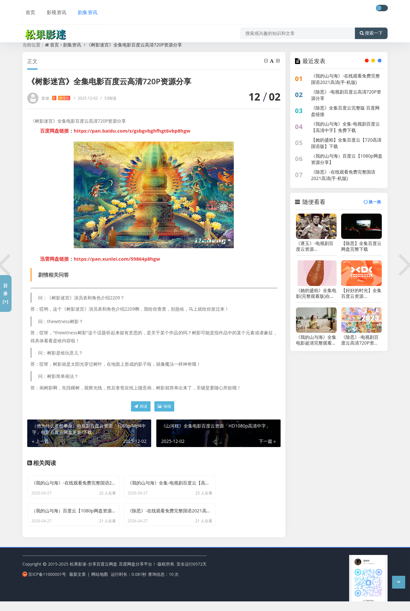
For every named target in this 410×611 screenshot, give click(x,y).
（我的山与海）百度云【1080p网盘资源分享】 (346, 159)
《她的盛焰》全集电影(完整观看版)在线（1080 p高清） (316, 293)
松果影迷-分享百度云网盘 (93, 574)
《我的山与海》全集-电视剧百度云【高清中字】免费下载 (345, 127)
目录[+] (5, 293)
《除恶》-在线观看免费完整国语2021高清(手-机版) (343, 175)
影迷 (56, 98)
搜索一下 (371, 26)
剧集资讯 (82, 8)
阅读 (140, 406)
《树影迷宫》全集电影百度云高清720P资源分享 (134, 45)
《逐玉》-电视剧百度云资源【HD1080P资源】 (314, 246)
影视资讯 (52, 8)
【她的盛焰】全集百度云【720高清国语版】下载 (346, 143)
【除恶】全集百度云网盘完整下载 (361, 246)
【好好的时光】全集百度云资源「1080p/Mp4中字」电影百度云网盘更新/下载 (361, 293)
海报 (164, 406)
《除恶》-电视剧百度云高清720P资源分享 (346, 95)
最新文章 (77, 583)
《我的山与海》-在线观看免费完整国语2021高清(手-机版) (345, 79)
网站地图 (99, 583)
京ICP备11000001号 (44, 583)
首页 (27, 8)
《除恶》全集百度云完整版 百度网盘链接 (345, 111)
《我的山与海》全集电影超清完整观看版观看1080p (316, 340)
